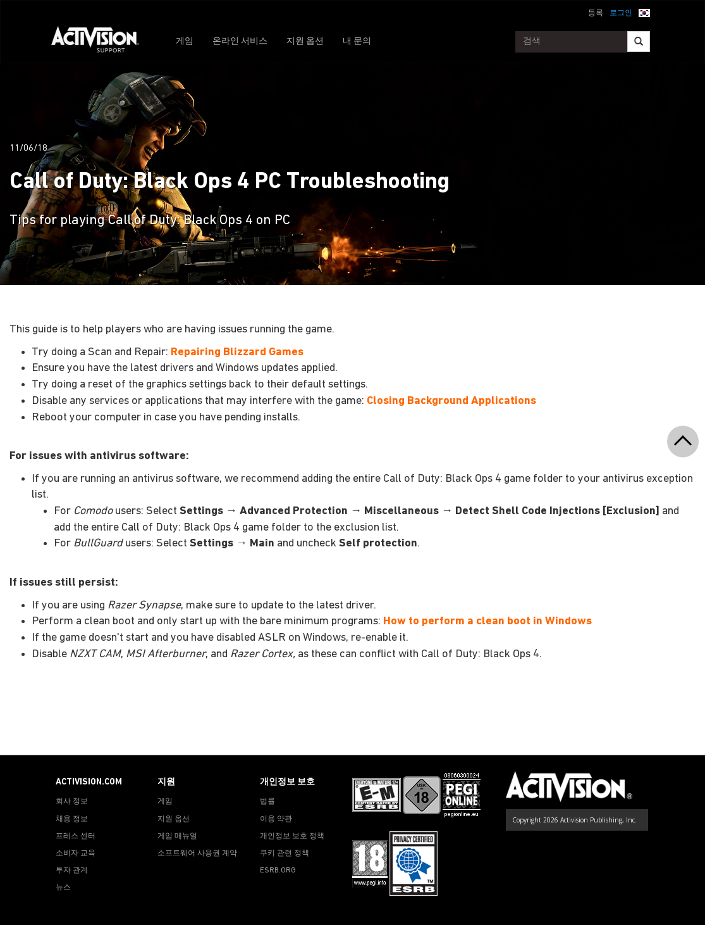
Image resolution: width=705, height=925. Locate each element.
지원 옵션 (305, 41)
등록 (595, 13)
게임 (184, 41)
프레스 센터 (75, 836)
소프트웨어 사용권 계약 (197, 853)
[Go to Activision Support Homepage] (101, 42)
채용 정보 (72, 819)
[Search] (638, 41)
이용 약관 (276, 819)
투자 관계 (72, 870)
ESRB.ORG (278, 870)
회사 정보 (72, 801)
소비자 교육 (75, 853)
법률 (267, 801)
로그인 (621, 13)
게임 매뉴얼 (177, 836)
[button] (644, 12)
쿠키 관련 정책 (284, 853)
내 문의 (357, 41)
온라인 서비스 (239, 41)
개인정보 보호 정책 (292, 836)
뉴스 (63, 887)
